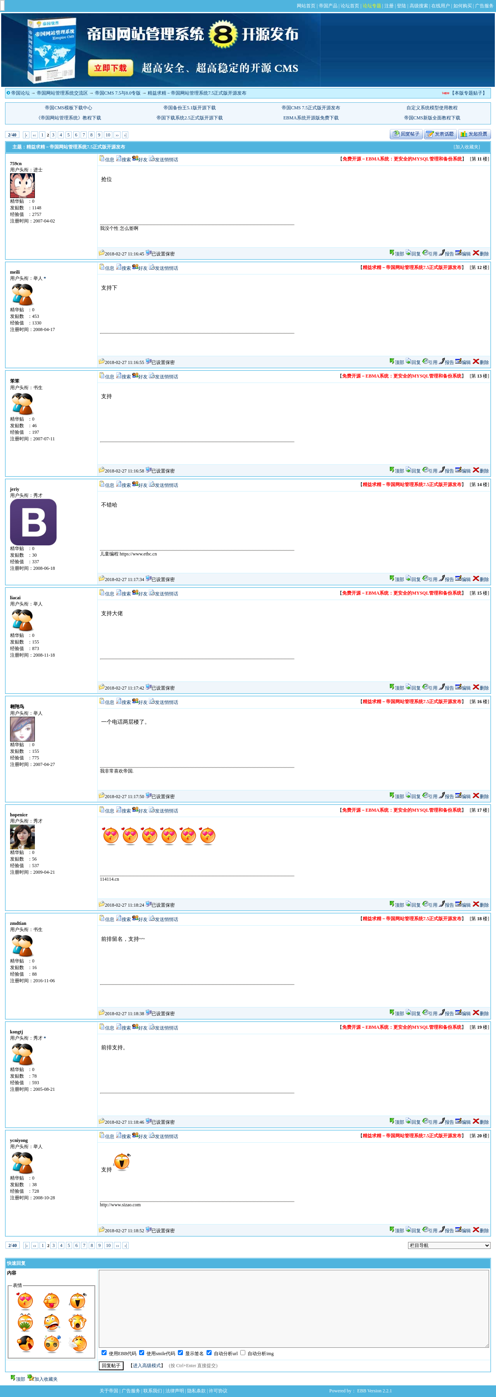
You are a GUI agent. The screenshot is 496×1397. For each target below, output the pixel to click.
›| (125, 135)
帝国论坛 (20, 93)
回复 (413, 254)
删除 (480, 254)
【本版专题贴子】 (468, 93)
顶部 (399, 254)
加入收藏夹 (46, 1379)
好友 (143, 159)
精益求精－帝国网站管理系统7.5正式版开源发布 (197, 93)
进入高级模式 (147, 1365)
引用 (429, 254)
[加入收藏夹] (467, 147)
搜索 (126, 159)
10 (108, 135)
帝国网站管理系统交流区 (62, 93)
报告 (446, 254)
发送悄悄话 (166, 159)
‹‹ (34, 135)
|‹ (26, 135)
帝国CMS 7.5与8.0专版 (118, 93)
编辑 (463, 254)
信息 (109, 159)
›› (117, 135)
